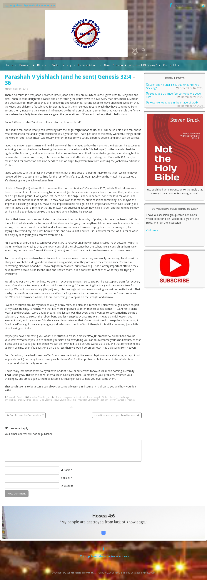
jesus (56, 400)
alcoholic (87, 397)
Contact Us (171, 65)
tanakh (104, 400)
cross (21, 400)
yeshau (131, 400)
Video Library (62, 65)
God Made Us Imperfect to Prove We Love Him (173, 95)
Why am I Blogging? (143, 65)
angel (97, 397)
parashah (94, 400)
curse (28, 400)
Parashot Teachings (38, 397)
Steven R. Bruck (15, 397)
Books (23, 65)
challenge (124, 397)
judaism (65, 400)
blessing (113, 397)
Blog (40, 65)
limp (73, 400)
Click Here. (152, 230)
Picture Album (88, 65)
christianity (10, 400)
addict (77, 397)
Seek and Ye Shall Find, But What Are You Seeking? (172, 86)
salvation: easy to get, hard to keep (116, 415)
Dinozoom (149, 572)
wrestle (122, 400)
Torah (113, 400)
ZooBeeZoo (113, 572)
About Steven (113, 65)
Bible (104, 397)
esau (35, 400)
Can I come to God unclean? (25, 415)
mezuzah (82, 400)
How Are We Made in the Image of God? (174, 102)
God (42, 400)
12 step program (63, 397)
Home (9, 65)
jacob (49, 400)
